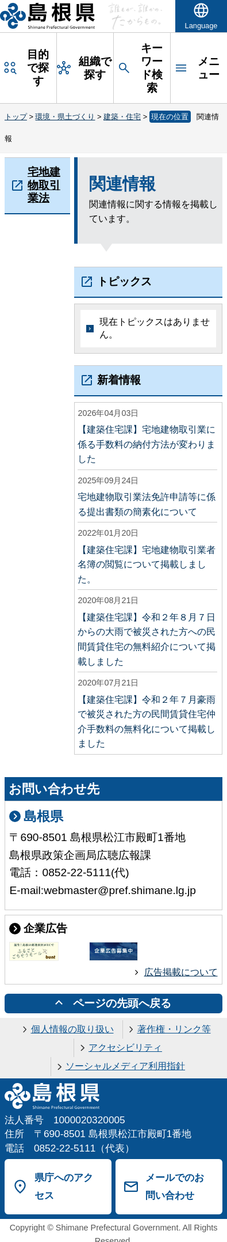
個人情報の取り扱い (72, 1029)
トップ (16, 116)
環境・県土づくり (65, 116)
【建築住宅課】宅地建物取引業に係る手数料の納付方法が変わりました (147, 444)
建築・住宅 (122, 116)
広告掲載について (181, 972)
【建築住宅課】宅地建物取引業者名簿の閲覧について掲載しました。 (147, 564)
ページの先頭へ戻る (122, 1003)
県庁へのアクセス (63, 1186)
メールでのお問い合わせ (174, 1186)
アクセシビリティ (125, 1047)
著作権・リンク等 (174, 1029)
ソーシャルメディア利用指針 (125, 1066)
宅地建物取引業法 (44, 184)
